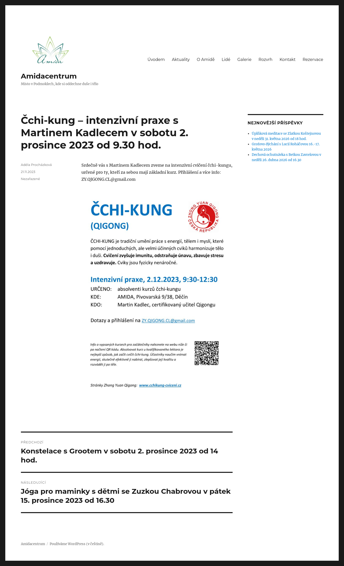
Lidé (226, 59)
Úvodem (156, 59)
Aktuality (181, 59)
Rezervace (313, 59)
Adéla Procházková (36, 165)
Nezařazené (30, 179)
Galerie (244, 59)
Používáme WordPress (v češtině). (77, 544)
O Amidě (206, 59)
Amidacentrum (49, 76)
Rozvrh (265, 59)
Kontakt (287, 59)
